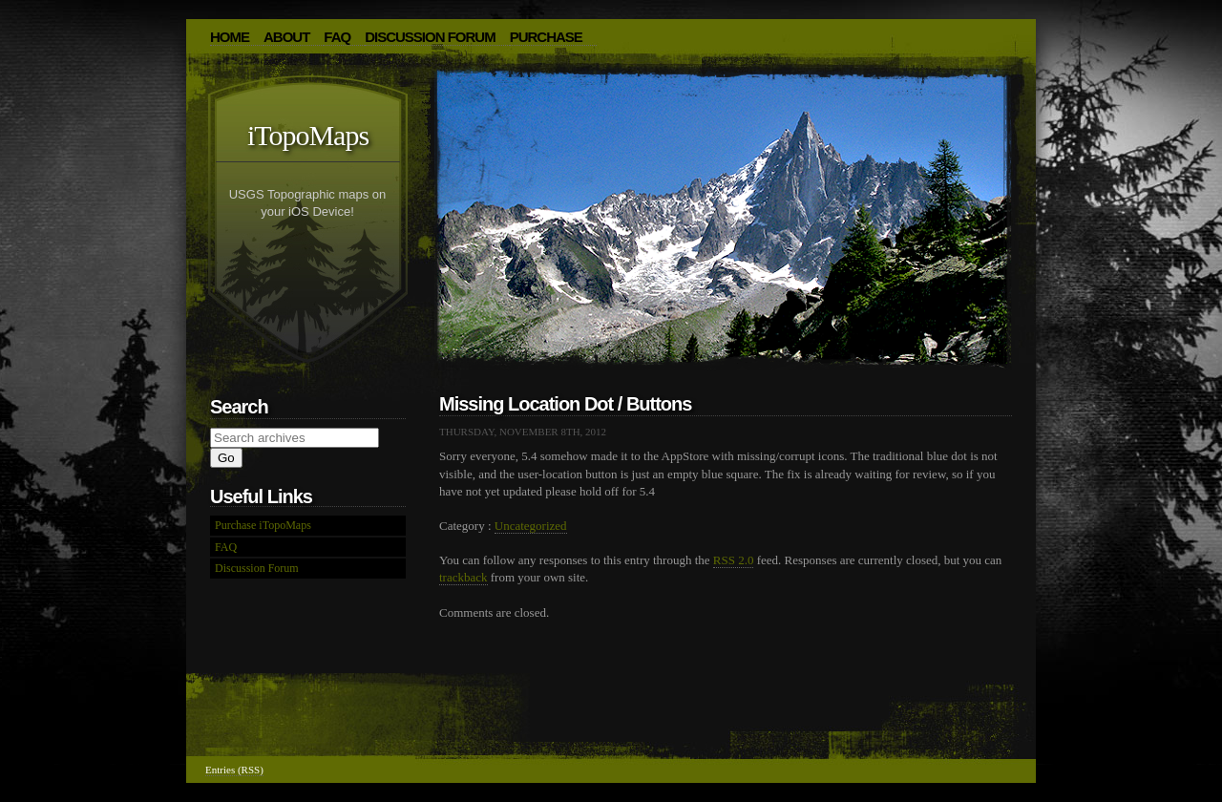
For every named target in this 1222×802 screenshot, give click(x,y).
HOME (229, 37)
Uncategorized (531, 525)
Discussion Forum (430, 37)
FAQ (337, 37)
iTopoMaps (308, 135)
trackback (463, 577)
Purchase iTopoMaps (263, 525)
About (286, 37)
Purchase (546, 37)
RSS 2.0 (733, 560)
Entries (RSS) (234, 769)
